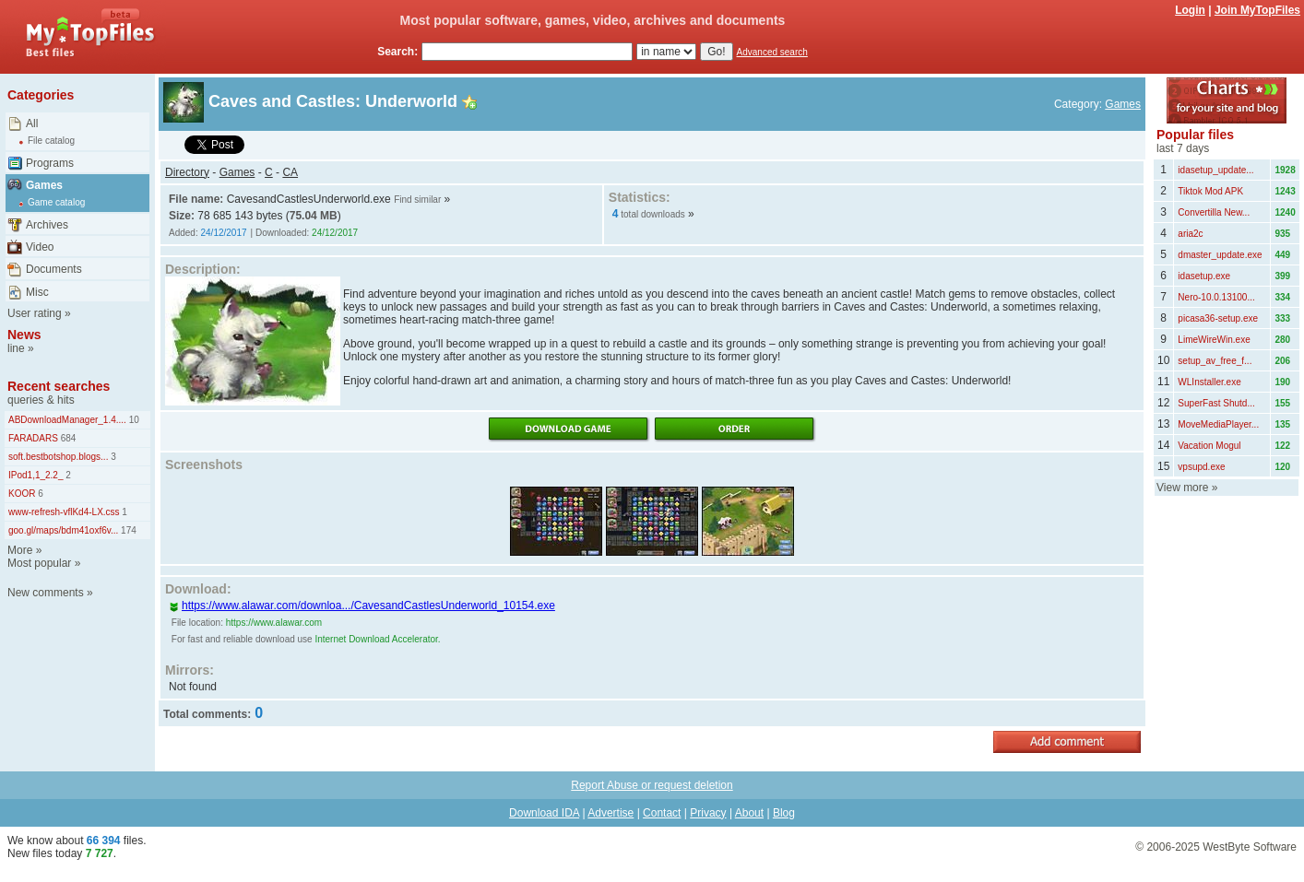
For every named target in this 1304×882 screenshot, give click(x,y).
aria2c (1190, 234)
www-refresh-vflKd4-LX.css (64, 512)
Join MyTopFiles (1257, 10)
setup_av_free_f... (1214, 361)
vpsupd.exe (1201, 467)
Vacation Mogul (1209, 446)
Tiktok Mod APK (1210, 191)
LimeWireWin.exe (1214, 340)
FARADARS (33, 438)
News (24, 334)
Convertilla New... (1214, 212)
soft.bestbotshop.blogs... (58, 457)
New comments (45, 592)
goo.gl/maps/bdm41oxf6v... (63, 530)
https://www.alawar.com (274, 622)
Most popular (39, 563)
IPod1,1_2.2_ (36, 475)
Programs (50, 163)
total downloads (653, 214)
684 (67, 438)
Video (39, 247)
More (19, 550)
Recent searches (58, 386)
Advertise (610, 812)
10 (132, 420)
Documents (54, 269)
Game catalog (56, 202)
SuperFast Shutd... (1216, 403)
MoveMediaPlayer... (1218, 424)
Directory (187, 172)
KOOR (21, 493)
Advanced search (772, 52)
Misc (37, 292)
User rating (34, 313)
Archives (47, 224)
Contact (662, 812)
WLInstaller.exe (1209, 382)
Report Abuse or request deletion (651, 785)
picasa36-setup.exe (1218, 318)
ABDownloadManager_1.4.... (67, 420)
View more (1182, 487)
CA (290, 172)
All (32, 123)
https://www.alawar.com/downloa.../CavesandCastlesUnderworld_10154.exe (362, 605)
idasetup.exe (1204, 276)
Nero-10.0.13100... (1216, 297)
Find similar (417, 199)
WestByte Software (1250, 847)
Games (44, 185)
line (16, 348)
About (749, 812)
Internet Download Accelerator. (377, 639)
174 (127, 530)
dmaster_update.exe (1220, 255)
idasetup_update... (1215, 170)
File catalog (51, 140)
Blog (784, 812)
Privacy (708, 812)
